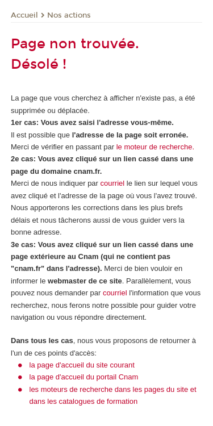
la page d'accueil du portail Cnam (84, 377)
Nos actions (69, 15)
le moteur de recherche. (154, 147)
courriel (113, 183)
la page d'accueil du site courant (82, 365)
